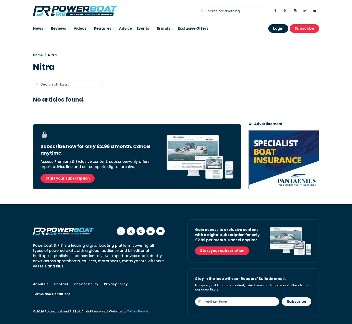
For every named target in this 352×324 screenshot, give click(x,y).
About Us (40, 284)
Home (38, 55)
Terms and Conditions (52, 294)
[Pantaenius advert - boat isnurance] (283, 159)
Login (278, 28)
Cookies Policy (86, 284)
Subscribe (304, 28)
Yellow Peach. (137, 311)
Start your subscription (67, 178)
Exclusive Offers (193, 28)
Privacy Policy (116, 284)
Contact (61, 284)
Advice (125, 28)
